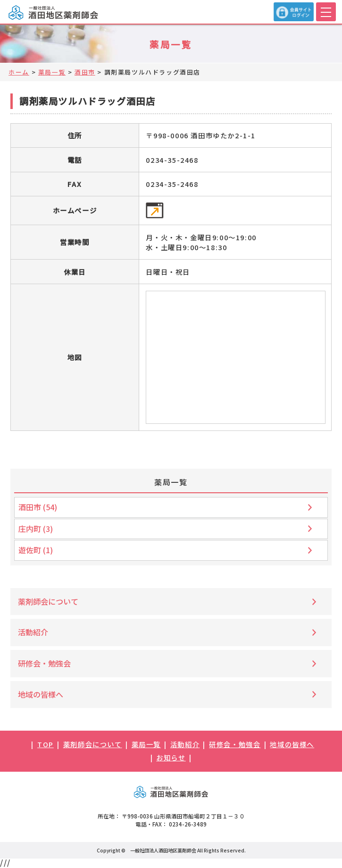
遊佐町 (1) (35, 550)
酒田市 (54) (37, 507)
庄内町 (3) (35, 528)
